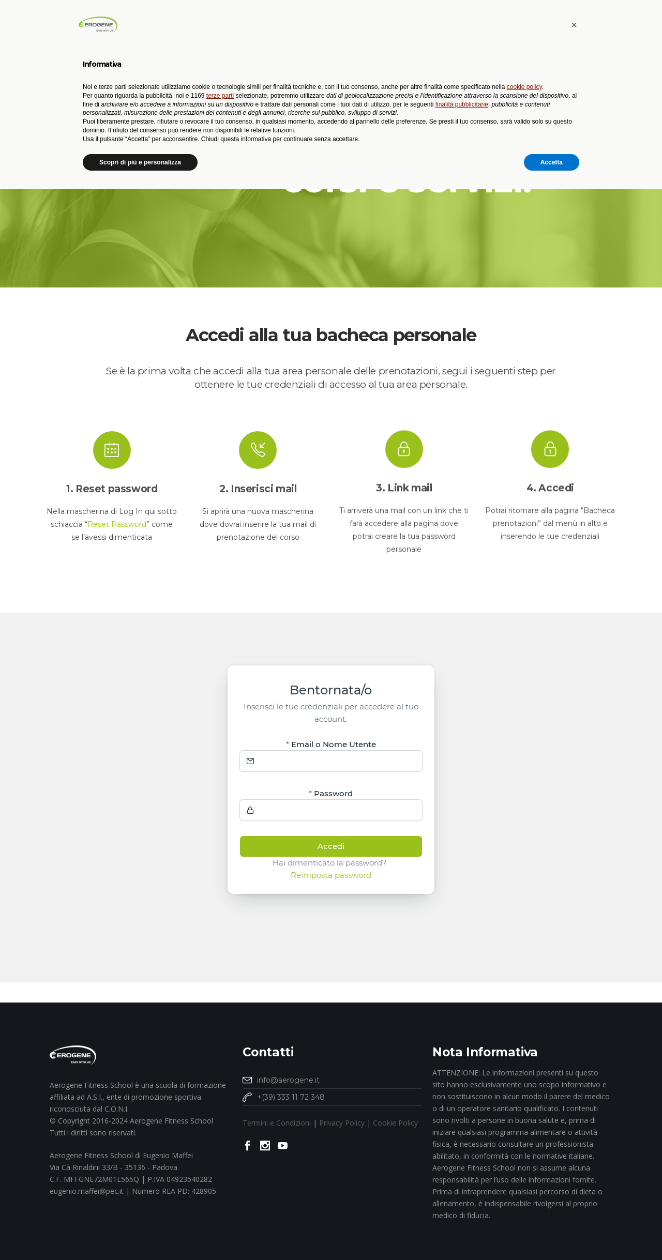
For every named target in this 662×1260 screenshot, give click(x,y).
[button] (574, 1095)
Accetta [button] (551, 1232)
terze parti (220, 1166)
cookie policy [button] (524, 1157)
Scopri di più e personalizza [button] (140, 1232)
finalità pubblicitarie (461, 1174)
